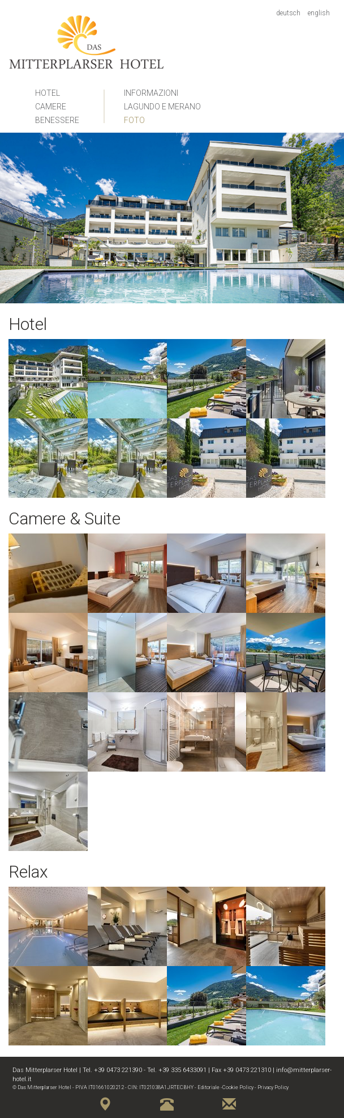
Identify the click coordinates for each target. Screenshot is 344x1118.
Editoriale (208, 1087)
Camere (50, 106)
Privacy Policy (273, 1087)
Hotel (47, 93)
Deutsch (288, 13)
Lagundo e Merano (162, 106)
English (319, 13)
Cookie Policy (237, 1087)
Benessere (57, 120)
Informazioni (151, 93)
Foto (134, 120)
